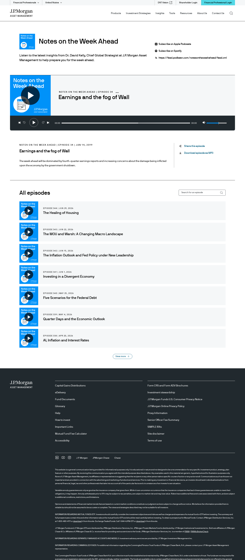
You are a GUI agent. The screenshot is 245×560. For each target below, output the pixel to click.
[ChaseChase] (117, 458)
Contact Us (218, 13)
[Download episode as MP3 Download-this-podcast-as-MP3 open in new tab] (198, 153)
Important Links (64, 427)
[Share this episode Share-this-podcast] (194, 146)
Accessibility (62, 440)
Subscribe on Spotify (170, 51)
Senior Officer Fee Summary (163, 420)
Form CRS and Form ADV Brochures (168, 385)
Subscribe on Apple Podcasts (175, 44)
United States (52, 3)
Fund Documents (65, 399)
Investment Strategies (138, 13)
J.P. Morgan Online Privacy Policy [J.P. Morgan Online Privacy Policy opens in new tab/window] (166, 406)
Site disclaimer (156, 433)
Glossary (60, 406)
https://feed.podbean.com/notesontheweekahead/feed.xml (193, 58)
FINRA (187, 531)
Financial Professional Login (218, 3)
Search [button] (232, 13)
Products (116, 13)
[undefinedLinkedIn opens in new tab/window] (57, 458)
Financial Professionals (24, 3)
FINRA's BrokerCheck (199, 531)
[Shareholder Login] (188, 2)
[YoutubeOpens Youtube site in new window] (63, 458)
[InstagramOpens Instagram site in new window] (69, 458)
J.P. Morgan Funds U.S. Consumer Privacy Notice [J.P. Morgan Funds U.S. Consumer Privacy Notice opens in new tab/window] (175, 399)
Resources (186, 13)
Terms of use (155, 440)
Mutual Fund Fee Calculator (71, 433)
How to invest (62, 420)
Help (57, 413)
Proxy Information (158, 413)
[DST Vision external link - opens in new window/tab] (165, 2)
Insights (160, 13)
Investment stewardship (161, 392)
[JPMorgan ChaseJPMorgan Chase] (101, 458)
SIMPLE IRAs (155, 427)
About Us (202, 13)
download (77, 521)
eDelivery (60, 392)
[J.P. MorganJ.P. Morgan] (82, 458)
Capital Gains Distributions (70, 385)
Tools (172, 13)
